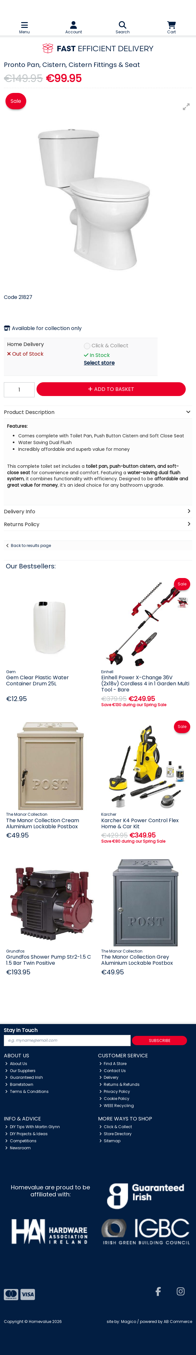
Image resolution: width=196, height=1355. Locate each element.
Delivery (109, 1077)
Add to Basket (111, 389)
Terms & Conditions (27, 1091)
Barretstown (19, 1084)
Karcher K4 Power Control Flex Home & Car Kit (140, 823)
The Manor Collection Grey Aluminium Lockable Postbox (137, 960)
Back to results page (31, 545)
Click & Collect (110, 346)
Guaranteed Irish (24, 1077)
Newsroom (18, 1148)
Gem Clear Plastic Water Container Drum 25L (37, 680)
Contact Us (112, 1070)
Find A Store (113, 1063)
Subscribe (159, 1040)
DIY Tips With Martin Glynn (32, 1126)
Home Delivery (25, 344)
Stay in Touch (20, 1030)
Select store (99, 363)
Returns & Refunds (119, 1084)
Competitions (21, 1141)
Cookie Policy (114, 1098)
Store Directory (115, 1133)
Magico (128, 1321)
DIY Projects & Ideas (26, 1133)
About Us (16, 1063)
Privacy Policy (114, 1091)
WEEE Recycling (116, 1105)
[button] (186, 107)
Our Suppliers (20, 1070)
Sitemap (110, 1141)
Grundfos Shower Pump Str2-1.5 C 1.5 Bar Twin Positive (48, 960)
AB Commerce (178, 1321)
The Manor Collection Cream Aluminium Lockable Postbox (42, 823)
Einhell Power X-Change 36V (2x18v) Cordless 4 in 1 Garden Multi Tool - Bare (145, 683)
